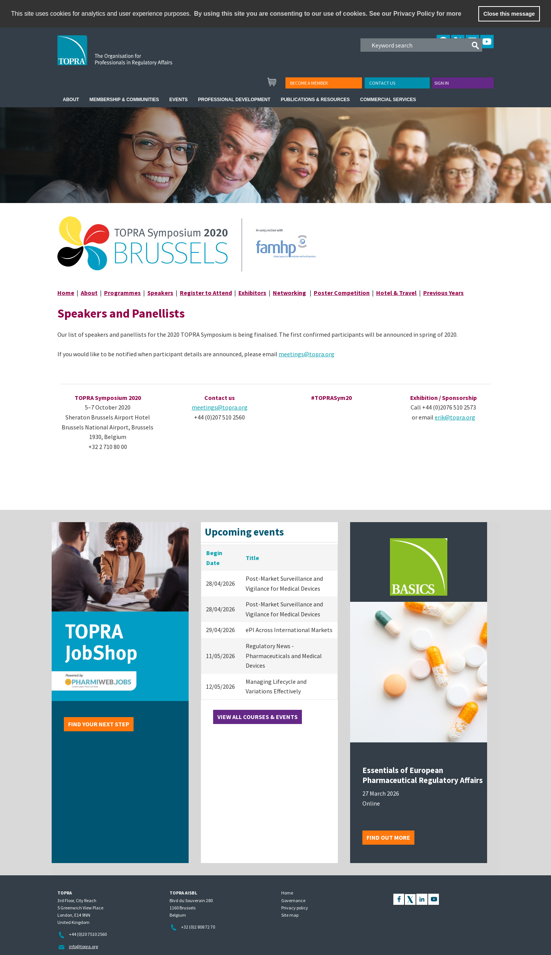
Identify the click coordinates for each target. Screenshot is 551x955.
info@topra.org (83, 946)
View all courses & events (257, 717)
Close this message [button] (509, 14)
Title (252, 558)
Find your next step (98, 724)
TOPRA (130, 56)
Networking (289, 292)
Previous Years (443, 292)
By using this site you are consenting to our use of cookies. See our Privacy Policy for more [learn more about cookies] (327, 13)
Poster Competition (342, 292)
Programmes (122, 292)
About (89, 292)
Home (65, 292)
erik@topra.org (455, 417)
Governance (293, 900)
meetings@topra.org (306, 354)
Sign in (441, 83)
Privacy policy (294, 908)
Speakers (160, 292)
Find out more (388, 837)
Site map (289, 915)
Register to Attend (206, 292)
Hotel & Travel (396, 292)
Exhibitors (252, 292)
